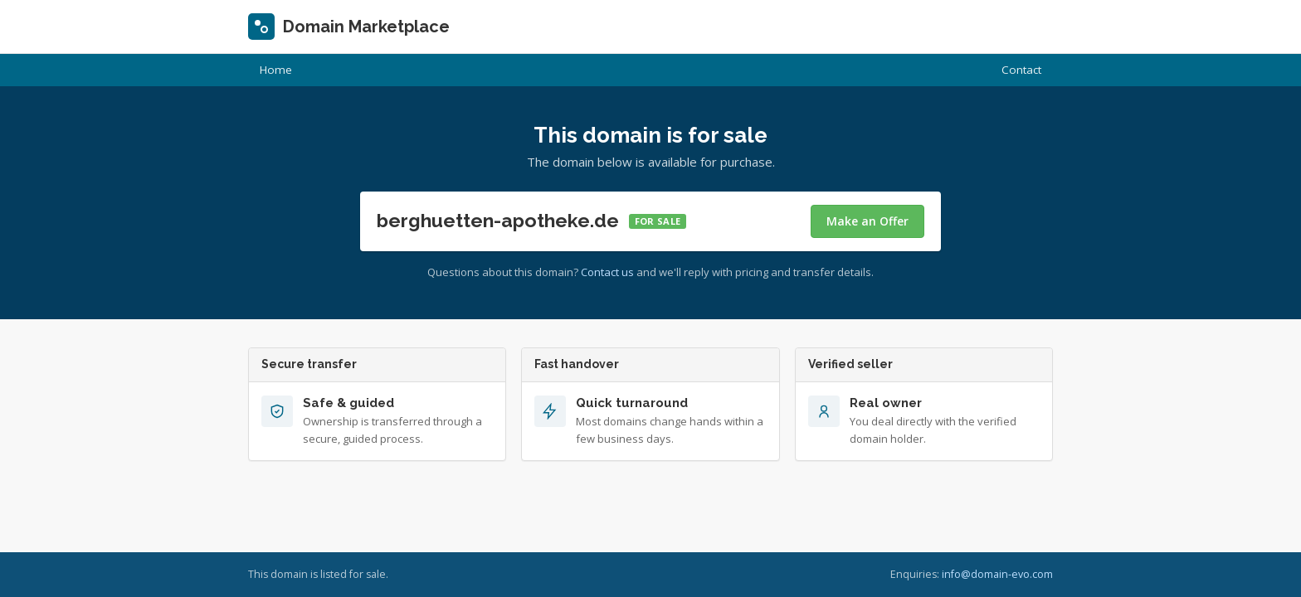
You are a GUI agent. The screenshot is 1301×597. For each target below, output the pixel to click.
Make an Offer (867, 221)
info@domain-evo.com (997, 574)
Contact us (607, 272)
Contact (1021, 69)
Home (276, 69)
